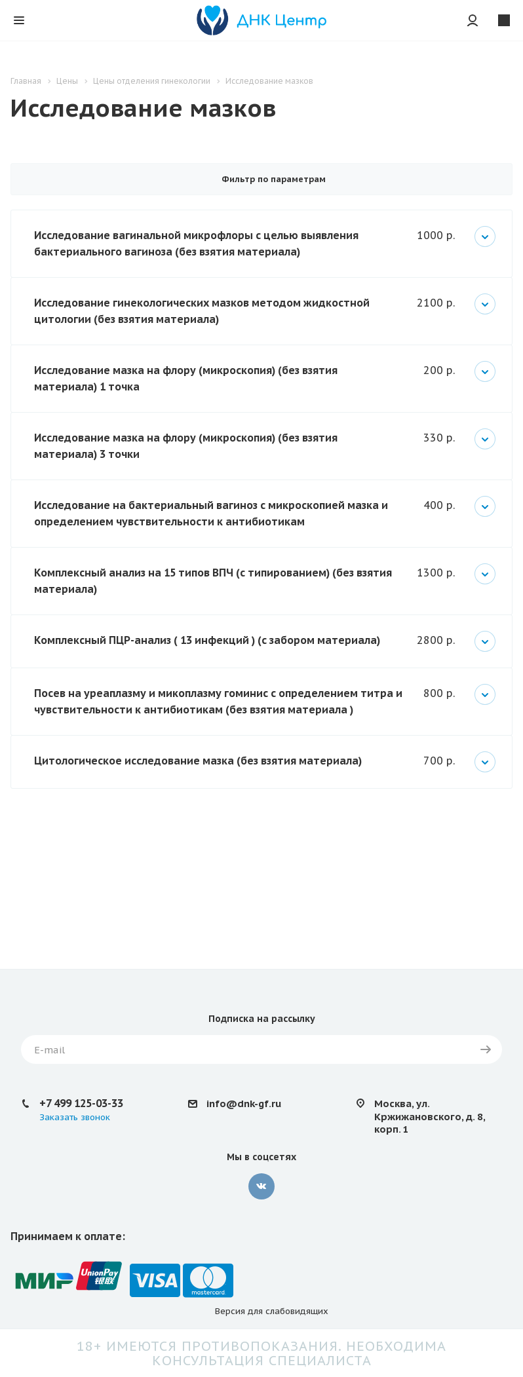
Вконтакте (261, 1186)
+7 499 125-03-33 (81, 1103)
